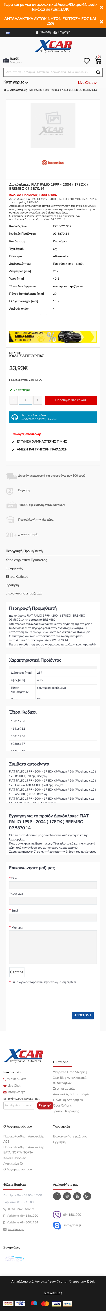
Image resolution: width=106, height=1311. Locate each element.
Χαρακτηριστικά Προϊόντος (26, 560)
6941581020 (67, 1215)
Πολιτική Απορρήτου (68, 1100)
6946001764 (29, 1222)
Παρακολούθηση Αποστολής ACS (23, 1139)
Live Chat (14, 1085)
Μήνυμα (17, 927)
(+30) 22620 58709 (33, 419)
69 (22, 1215)
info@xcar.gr (16, 1092)
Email (14, 910)
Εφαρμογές (14, 568)
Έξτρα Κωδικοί (17, 576)
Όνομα (15, 878)
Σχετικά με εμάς (64, 1088)
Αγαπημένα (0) (13, 1163)
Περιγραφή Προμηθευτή (24, 551)
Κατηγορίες (15, 82)
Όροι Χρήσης (62, 1105)
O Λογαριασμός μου (17, 1169)
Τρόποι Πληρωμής (66, 1111)
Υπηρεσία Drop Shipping (70, 1072)
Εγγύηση (12, 585)
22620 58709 (16, 1079)
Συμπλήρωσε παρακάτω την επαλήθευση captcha (43, 982)
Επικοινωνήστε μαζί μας (24, 593)
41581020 (31, 1215)
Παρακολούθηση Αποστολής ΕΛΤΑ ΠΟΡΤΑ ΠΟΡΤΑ (23, 1150)
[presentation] (43, 994)
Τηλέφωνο (16, 894)
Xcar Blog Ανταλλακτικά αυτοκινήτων (69, 1080)
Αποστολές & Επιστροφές (71, 1094)
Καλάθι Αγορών (14, 1158)
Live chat (52, 419)
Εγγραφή (45, 1105)
